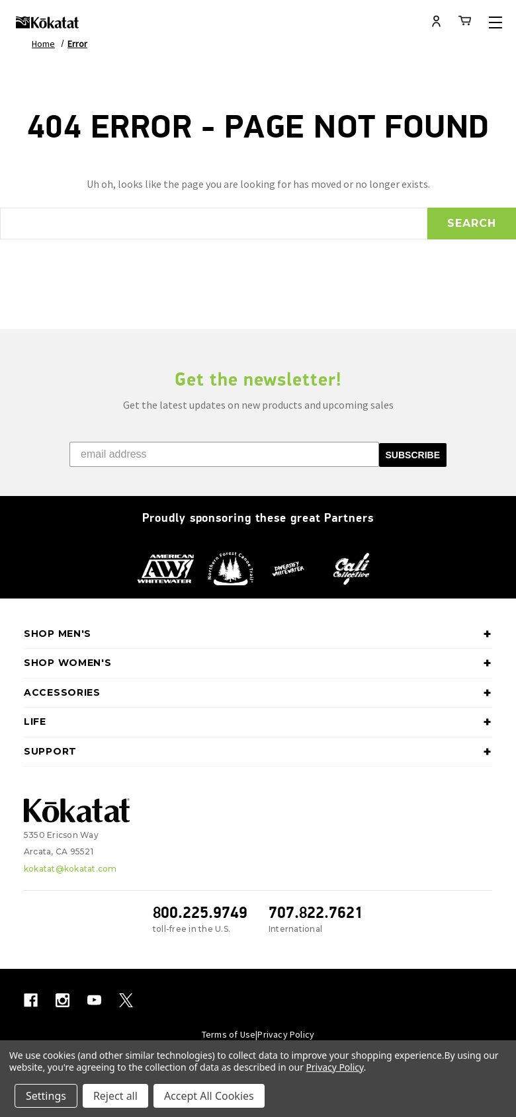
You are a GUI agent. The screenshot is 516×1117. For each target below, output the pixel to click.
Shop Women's (258, 663)
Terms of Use (228, 1034)
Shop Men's (258, 634)
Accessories (258, 693)
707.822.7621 (316, 912)
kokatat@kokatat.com (70, 869)
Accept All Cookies (209, 1096)
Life (258, 722)
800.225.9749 (200, 912)
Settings (46, 1096)
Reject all (115, 1096)
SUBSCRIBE (413, 455)
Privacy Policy (285, 1034)
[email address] (224, 454)
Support (258, 752)
